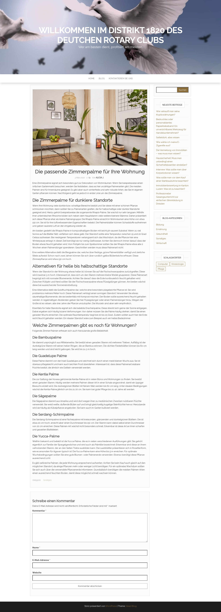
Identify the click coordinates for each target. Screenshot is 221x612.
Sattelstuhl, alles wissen (168, 137)
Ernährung (161, 229)
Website (36, 572)
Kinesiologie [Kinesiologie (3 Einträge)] (178, 264)
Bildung (160, 224)
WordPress (111, 606)
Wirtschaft (161, 243)
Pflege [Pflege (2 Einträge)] (161, 269)
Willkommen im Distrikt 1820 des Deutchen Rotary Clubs (110, 35)
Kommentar (39, 511)
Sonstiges (47, 480)
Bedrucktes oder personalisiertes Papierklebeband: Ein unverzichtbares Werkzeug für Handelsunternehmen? (171, 126)
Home (92, 78)
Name (36, 547)
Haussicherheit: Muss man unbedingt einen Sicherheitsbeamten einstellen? (171, 161)
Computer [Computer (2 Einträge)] (163, 264)
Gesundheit (162, 234)
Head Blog (131, 606)
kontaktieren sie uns (121, 78)
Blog (102, 78)
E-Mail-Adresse (41, 560)
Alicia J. (100, 177)
